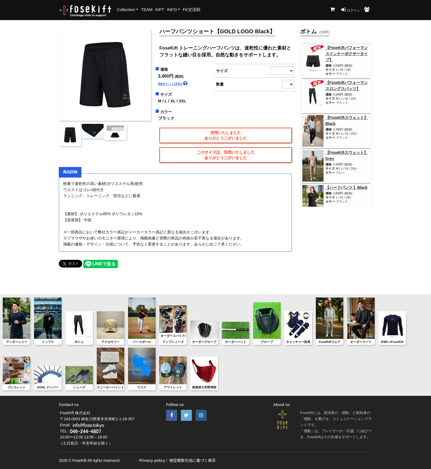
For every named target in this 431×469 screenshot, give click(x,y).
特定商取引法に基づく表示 (192, 460)
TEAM (147, 9)
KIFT (159, 9)
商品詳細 (70, 172)
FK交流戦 (191, 9)
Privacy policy (152, 460)
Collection (126, 9)
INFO (172, 9)
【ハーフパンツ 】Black (346, 187)
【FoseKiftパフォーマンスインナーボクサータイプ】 (346, 53)
